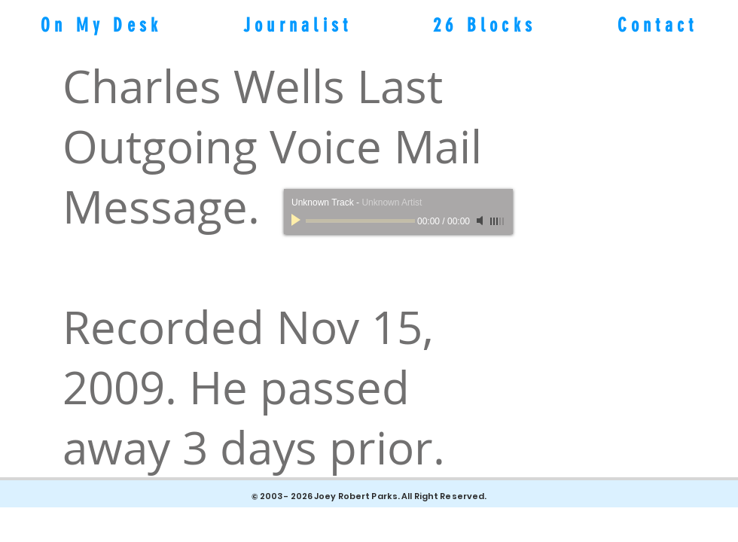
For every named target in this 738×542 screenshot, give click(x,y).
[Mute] (481, 220)
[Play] (297, 221)
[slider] (497, 221)
